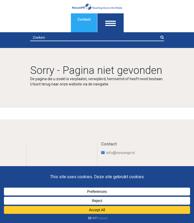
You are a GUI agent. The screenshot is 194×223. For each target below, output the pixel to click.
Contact (84, 19)
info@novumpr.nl (118, 153)
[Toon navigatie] (110, 22)
